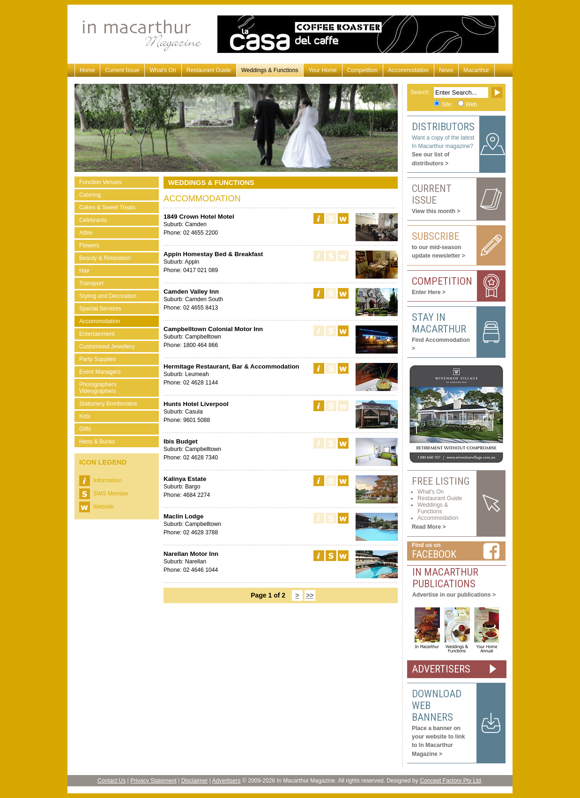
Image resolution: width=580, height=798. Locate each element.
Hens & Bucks (97, 441)
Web (471, 104)
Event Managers (100, 372)
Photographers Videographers (98, 387)
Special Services (100, 308)
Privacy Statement (153, 780)
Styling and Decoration (107, 296)
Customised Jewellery (106, 346)
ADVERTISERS (441, 669)
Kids (84, 416)
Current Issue (122, 70)
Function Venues (100, 182)
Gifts (85, 429)
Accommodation (408, 70)
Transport (91, 283)
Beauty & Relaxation (105, 258)
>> (309, 595)
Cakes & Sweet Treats (107, 207)
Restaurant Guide (208, 70)
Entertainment (97, 334)
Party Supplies (97, 359)
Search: (420, 92)
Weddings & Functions (269, 70)
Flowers (89, 245)
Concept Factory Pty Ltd (450, 780)
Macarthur (476, 70)
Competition (362, 70)
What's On (162, 70)
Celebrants (93, 220)
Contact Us (111, 780)
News (446, 70)
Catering (90, 195)
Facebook (434, 554)
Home (87, 70)
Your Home (322, 70)
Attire (85, 232)
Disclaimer (194, 780)
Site (446, 104)
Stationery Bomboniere (108, 403)
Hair (84, 270)
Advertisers (226, 780)
